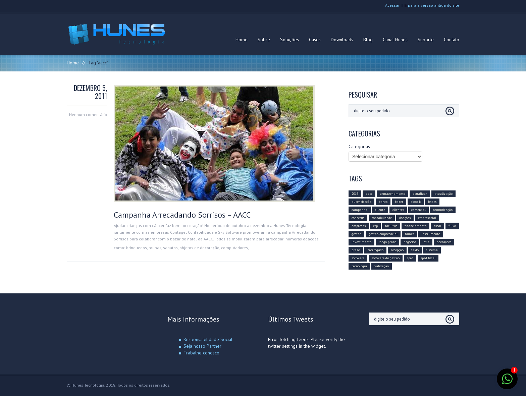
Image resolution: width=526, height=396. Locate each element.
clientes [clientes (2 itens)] (398, 210)
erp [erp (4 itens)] (375, 226)
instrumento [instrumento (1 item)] (430, 234)
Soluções (289, 40)
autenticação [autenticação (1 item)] (361, 202)
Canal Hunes (395, 40)
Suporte (426, 40)
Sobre (264, 40)
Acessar (392, 5)
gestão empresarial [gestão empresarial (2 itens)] (383, 234)
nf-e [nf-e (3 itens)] (426, 242)
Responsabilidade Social (207, 339)
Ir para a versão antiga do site (432, 5)
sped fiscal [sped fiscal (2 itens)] (428, 258)
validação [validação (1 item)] (381, 266)
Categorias (359, 147)
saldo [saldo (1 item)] (415, 250)
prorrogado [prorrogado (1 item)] (375, 250)
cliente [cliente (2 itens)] (380, 210)
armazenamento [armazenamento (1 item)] (392, 193)
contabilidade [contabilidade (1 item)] (382, 218)
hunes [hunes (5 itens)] (409, 234)
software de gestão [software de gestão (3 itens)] (386, 258)
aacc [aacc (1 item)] (369, 193)
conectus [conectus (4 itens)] (358, 218)
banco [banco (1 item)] (383, 202)
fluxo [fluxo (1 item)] (452, 226)
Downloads (342, 40)
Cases (315, 40)
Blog (368, 40)
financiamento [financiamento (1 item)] (415, 226)
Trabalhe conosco (201, 353)
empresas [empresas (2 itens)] (359, 226)
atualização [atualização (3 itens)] (443, 193)
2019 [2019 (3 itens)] (355, 193)
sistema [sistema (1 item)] (432, 250)
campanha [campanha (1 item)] (360, 210)
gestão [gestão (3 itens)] (356, 234)
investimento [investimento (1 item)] (361, 242)
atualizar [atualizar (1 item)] (420, 193)
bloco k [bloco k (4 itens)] (416, 202)
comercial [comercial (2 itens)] (418, 210)
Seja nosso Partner (202, 346)
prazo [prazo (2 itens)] (356, 250)
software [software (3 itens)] (358, 258)
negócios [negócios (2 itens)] (410, 242)
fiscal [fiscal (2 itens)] (437, 226)
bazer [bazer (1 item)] (399, 202)
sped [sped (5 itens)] (410, 258)
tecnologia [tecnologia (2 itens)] (359, 266)
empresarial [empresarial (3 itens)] (427, 218)
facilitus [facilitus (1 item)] (391, 226)
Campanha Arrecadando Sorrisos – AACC (182, 215)
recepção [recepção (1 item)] (397, 250)
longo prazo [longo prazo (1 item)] (387, 242)
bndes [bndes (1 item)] (432, 202)
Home (241, 40)
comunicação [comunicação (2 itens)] (443, 210)
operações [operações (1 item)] (444, 242)
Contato (451, 40)
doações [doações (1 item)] (405, 218)
